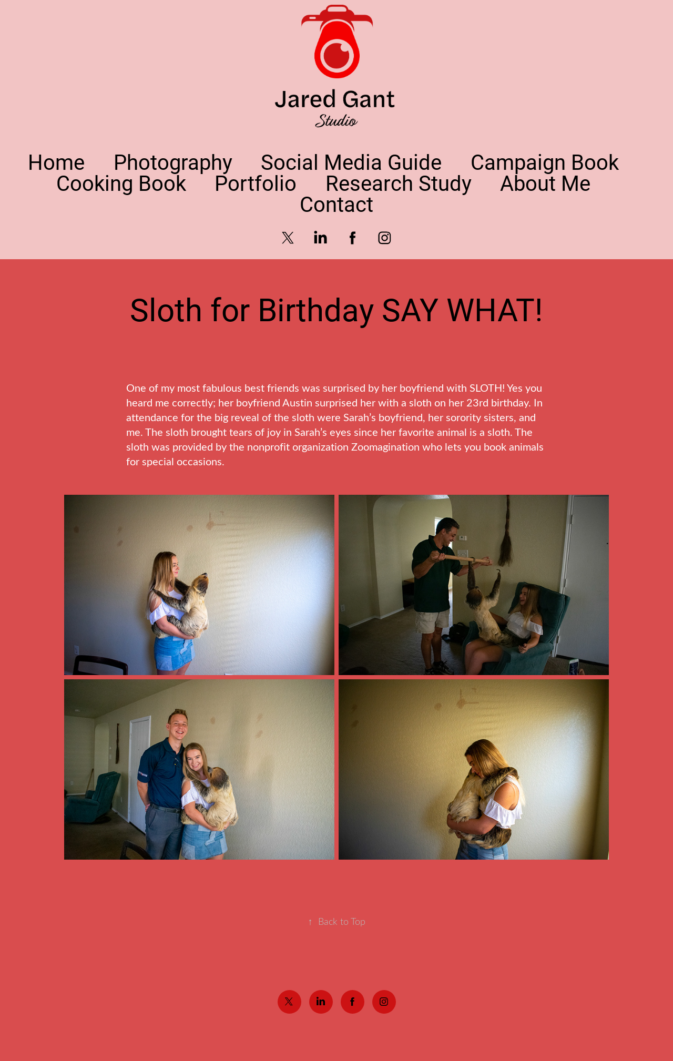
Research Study (398, 183)
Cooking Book (121, 183)
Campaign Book (545, 162)
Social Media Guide (351, 162)
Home (56, 162)
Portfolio (256, 183)
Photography (173, 162)
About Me (545, 183)
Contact (336, 204)
